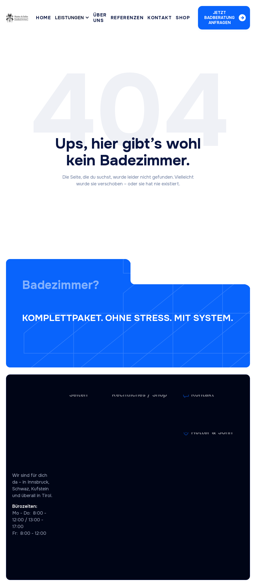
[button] (72, 17)
